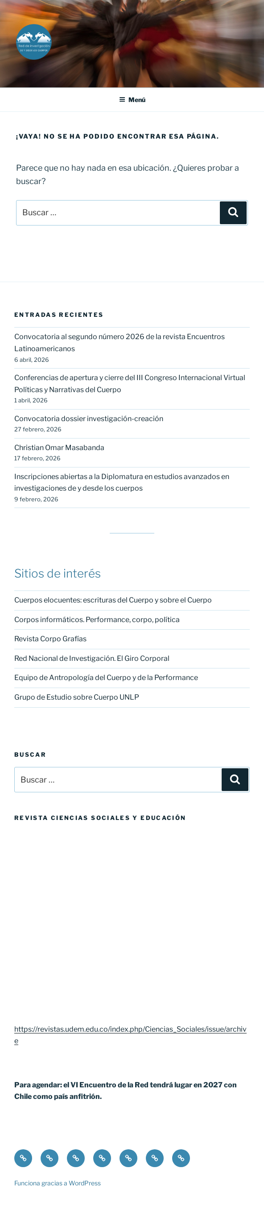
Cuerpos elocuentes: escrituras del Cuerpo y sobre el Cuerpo (113, 600)
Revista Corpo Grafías (50, 639)
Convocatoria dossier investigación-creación (88, 418)
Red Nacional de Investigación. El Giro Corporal (91, 658)
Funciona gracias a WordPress (57, 1183)
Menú (132, 99)
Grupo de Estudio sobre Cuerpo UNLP (76, 697)
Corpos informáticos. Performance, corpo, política (97, 619)
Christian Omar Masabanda (59, 447)
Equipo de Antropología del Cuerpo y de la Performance (106, 677)
